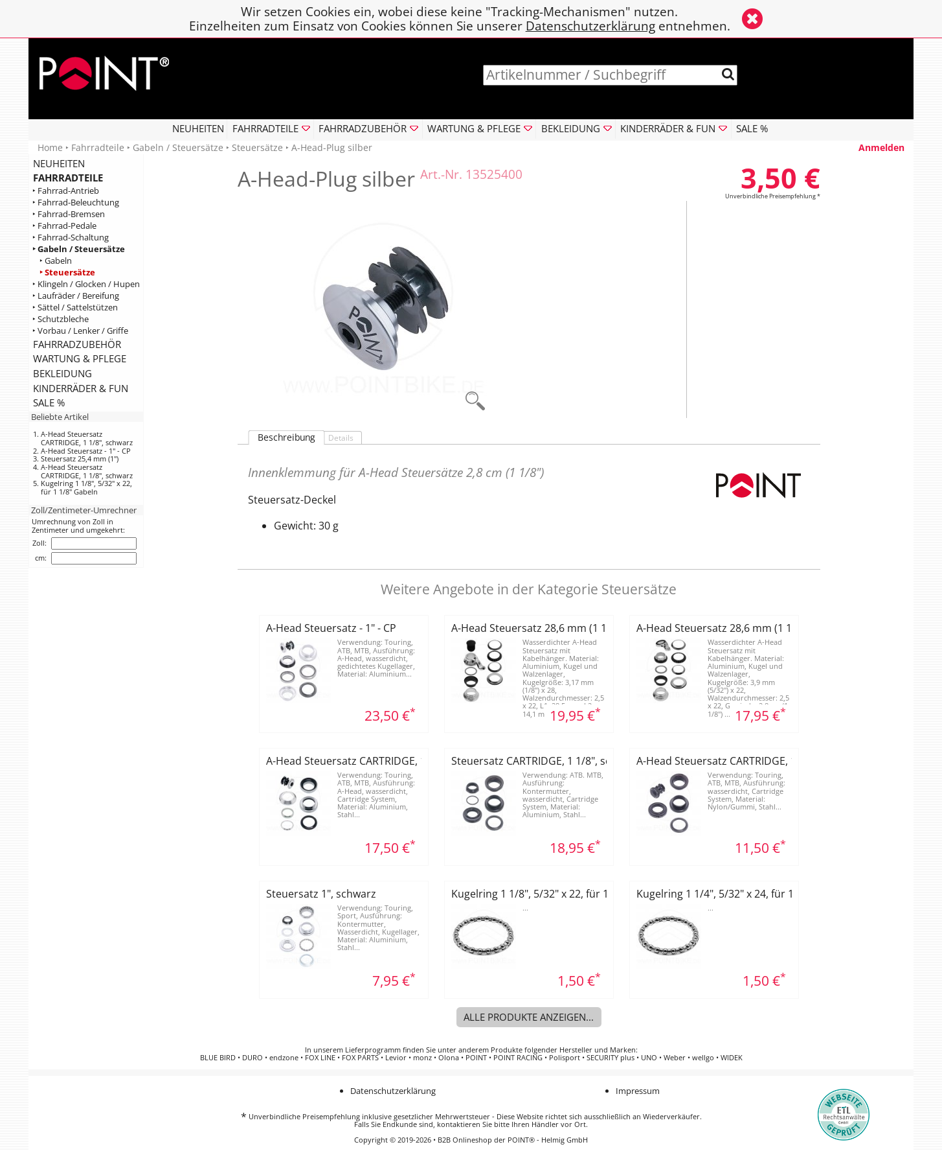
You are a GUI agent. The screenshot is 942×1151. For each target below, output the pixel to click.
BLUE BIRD (218, 1057)
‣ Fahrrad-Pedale (64, 225)
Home (50, 147)
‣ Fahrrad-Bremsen (68, 214)
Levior (396, 1057)
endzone (283, 1057)
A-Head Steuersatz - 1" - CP (86, 451)
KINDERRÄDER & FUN (80, 388)
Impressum (638, 1091)
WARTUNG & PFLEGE (79, 358)
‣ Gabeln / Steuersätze (78, 249)
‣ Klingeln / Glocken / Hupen (86, 284)
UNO (649, 1057)
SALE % (752, 128)
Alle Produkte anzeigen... (529, 1016)
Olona (448, 1057)
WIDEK (732, 1057)
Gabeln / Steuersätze (178, 147)
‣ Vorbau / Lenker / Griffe (80, 330)
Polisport (564, 1057)
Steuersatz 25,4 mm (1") (79, 458)
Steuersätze (257, 147)
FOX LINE (320, 1057)
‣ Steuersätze (67, 272)
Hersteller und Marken (597, 1049)
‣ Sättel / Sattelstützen (75, 307)
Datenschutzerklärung (590, 25)
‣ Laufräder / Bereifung (75, 295)
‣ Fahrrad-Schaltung (70, 237)
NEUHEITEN (198, 128)
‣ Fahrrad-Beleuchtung (75, 202)
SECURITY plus (610, 1057)
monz (422, 1057)
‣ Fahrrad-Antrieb (65, 190)
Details (340, 437)
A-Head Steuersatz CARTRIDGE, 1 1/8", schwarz (87, 438)
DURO (252, 1057)
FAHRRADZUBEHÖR (77, 344)
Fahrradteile (97, 147)
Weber (675, 1057)
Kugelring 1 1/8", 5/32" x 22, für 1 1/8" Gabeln (86, 487)
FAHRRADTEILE (68, 177)
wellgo (703, 1057)
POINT (476, 1057)
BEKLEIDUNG (62, 373)
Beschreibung (286, 437)
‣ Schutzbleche (60, 319)
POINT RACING (518, 1057)
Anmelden (881, 147)
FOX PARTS (360, 1057)
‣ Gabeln (55, 260)
